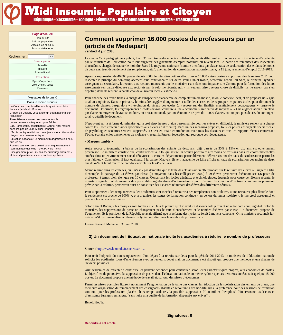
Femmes (42, 88)
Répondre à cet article (100, 323)
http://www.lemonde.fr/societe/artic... (120, 248)
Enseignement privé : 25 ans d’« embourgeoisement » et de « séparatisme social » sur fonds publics (41, 154)
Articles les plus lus (42, 44)
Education (42, 77)
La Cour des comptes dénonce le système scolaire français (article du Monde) (39, 108)
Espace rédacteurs (42, 48)
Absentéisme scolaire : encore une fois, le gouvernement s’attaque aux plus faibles (34, 121)
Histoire (42, 68)
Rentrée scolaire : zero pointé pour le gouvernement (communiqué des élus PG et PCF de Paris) (40, 147)
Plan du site (42, 38)
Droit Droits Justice (42, 84)
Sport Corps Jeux (42, 81)
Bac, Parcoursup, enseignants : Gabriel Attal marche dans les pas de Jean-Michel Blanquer (40, 127)
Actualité (42, 65)
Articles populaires (42, 41)
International (42, 72)
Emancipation (42, 61)
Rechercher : (18, 56)
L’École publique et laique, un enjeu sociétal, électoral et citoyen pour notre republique (42, 134)
